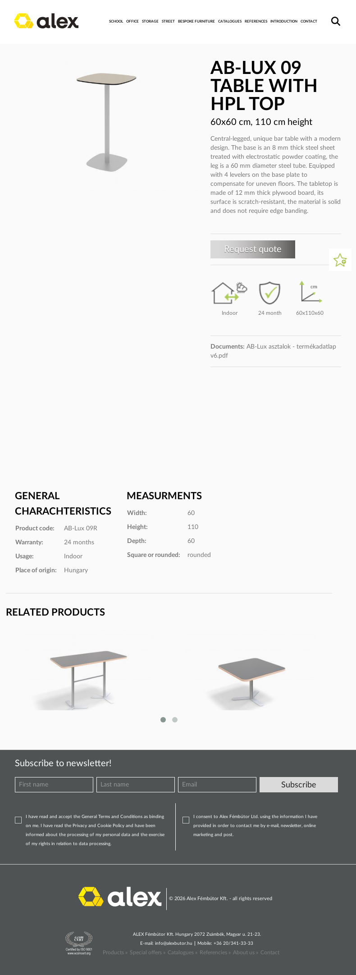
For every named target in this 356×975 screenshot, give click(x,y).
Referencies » (215, 952)
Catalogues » (182, 952)
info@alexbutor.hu (173, 943)
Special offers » (147, 952)
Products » (115, 952)
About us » (245, 952)
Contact (269, 952)
